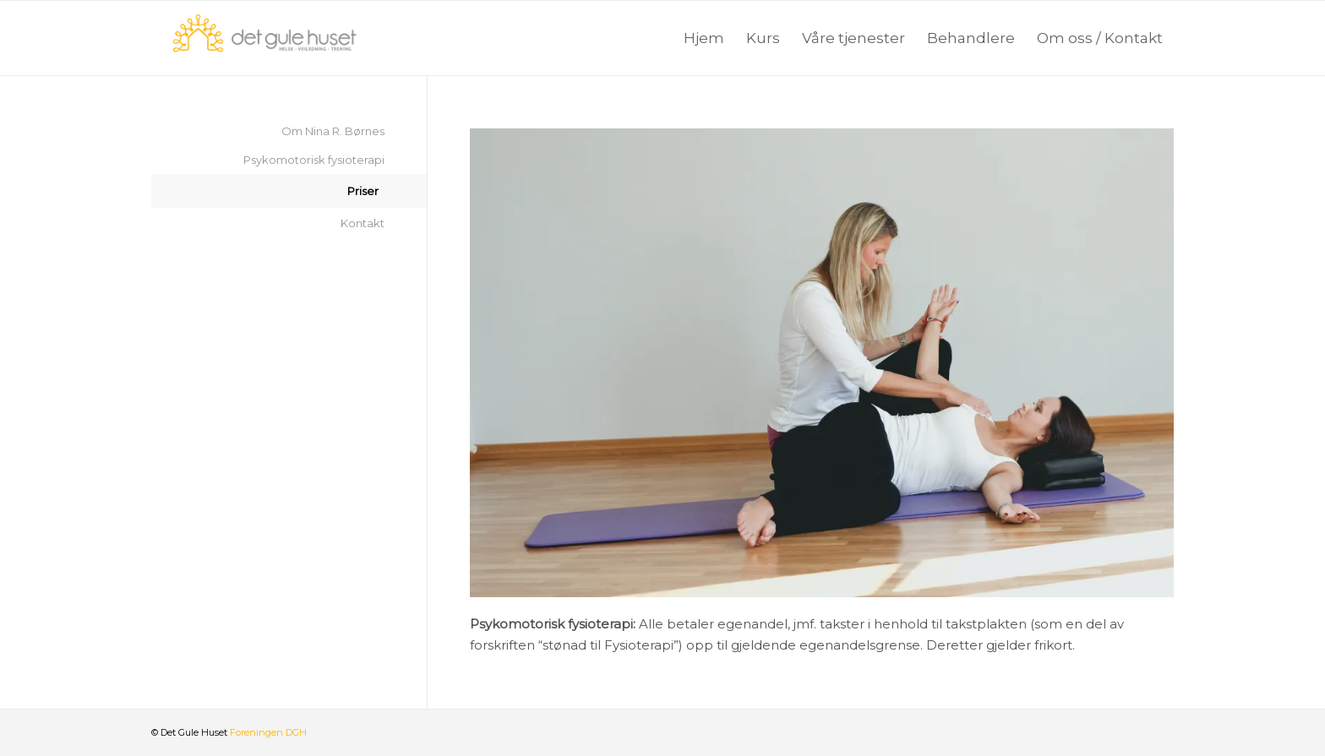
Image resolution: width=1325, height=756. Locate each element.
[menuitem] (704, 38)
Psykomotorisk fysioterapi (313, 159)
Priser (363, 191)
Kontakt (362, 223)
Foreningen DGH (268, 732)
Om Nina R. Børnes (332, 131)
